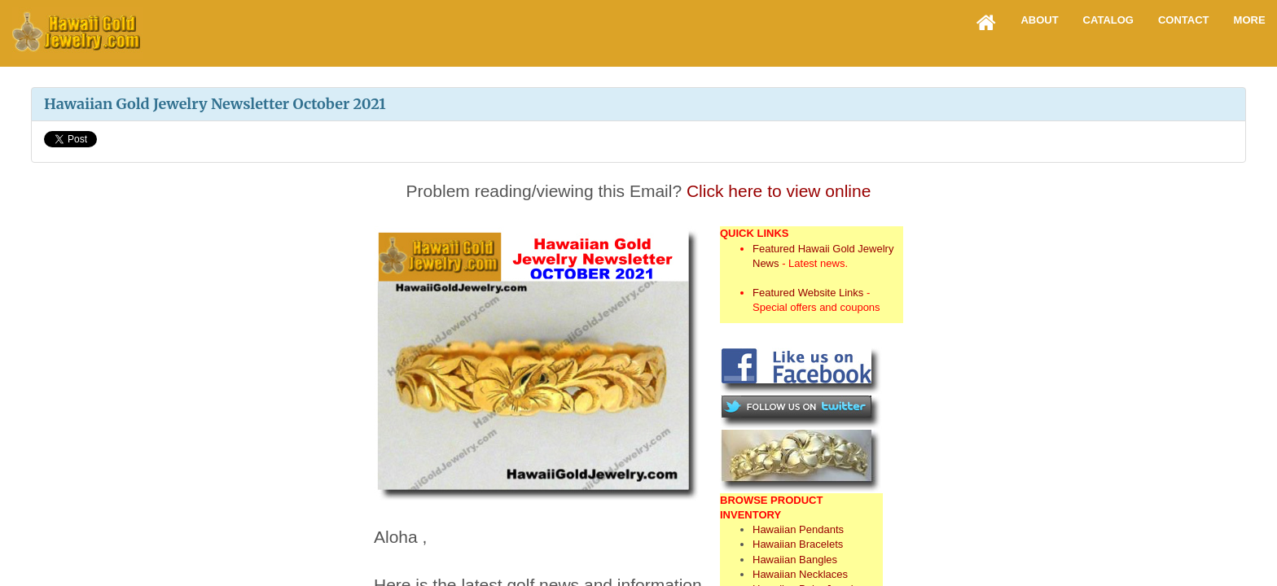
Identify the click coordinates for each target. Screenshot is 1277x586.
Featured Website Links (808, 292)
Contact (1183, 20)
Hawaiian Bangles (795, 559)
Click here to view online (779, 190)
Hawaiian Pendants (798, 529)
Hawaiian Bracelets (798, 544)
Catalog (1108, 20)
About (1039, 20)
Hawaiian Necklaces (800, 574)
